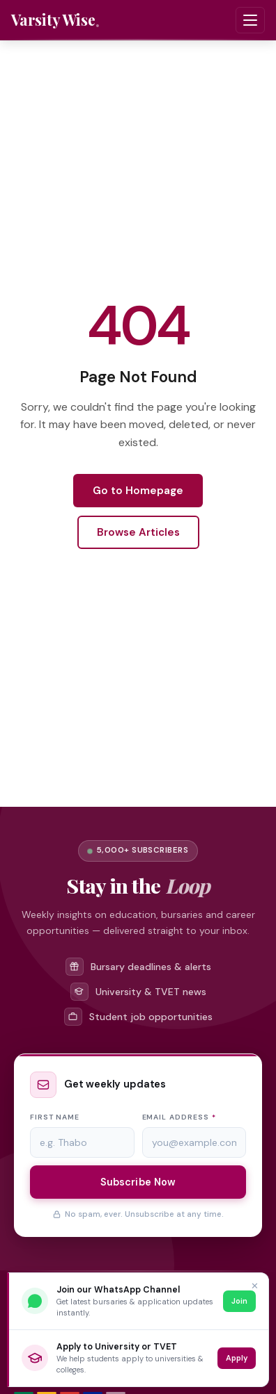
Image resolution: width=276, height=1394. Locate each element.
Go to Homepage (138, 491)
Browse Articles (138, 532)
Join (239, 1301)
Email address (179, 1117)
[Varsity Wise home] (55, 20)
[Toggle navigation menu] (250, 20)
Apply (236, 1358)
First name (54, 1117)
